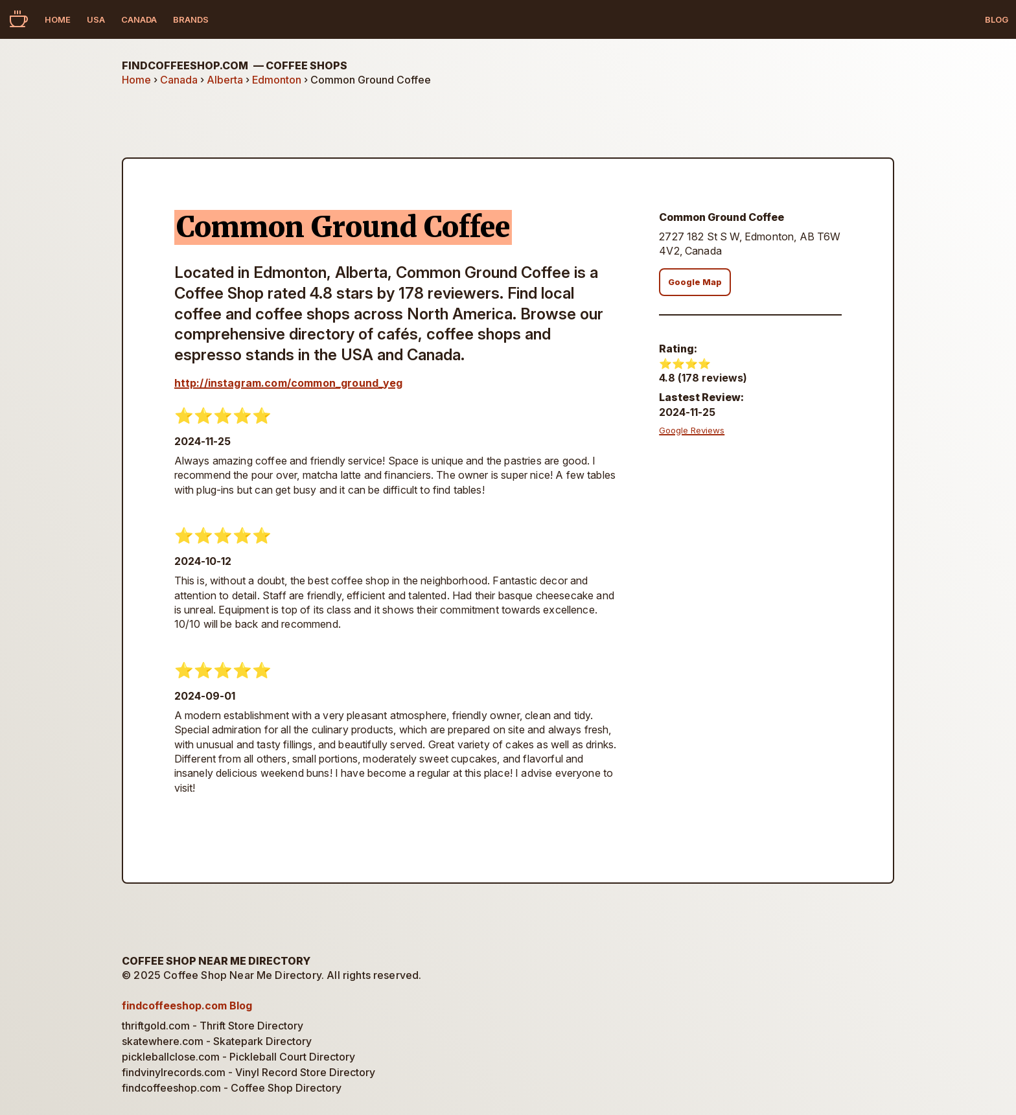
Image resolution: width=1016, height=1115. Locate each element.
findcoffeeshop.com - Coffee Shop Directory (231, 1087)
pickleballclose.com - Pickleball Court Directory (238, 1056)
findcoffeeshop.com (234, 65)
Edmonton (276, 79)
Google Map (695, 282)
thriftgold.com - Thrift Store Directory (212, 1025)
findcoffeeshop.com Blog (187, 1005)
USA (96, 19)
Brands (191, 19)
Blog (996, 19)
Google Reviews (691, 430)
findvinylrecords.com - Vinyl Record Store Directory (248, 1072)
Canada (139, 19)
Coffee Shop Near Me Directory (216, 960)
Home (58, 19)
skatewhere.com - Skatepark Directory (217, 1041)
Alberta (225, 79)
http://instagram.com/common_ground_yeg (288, 382)
